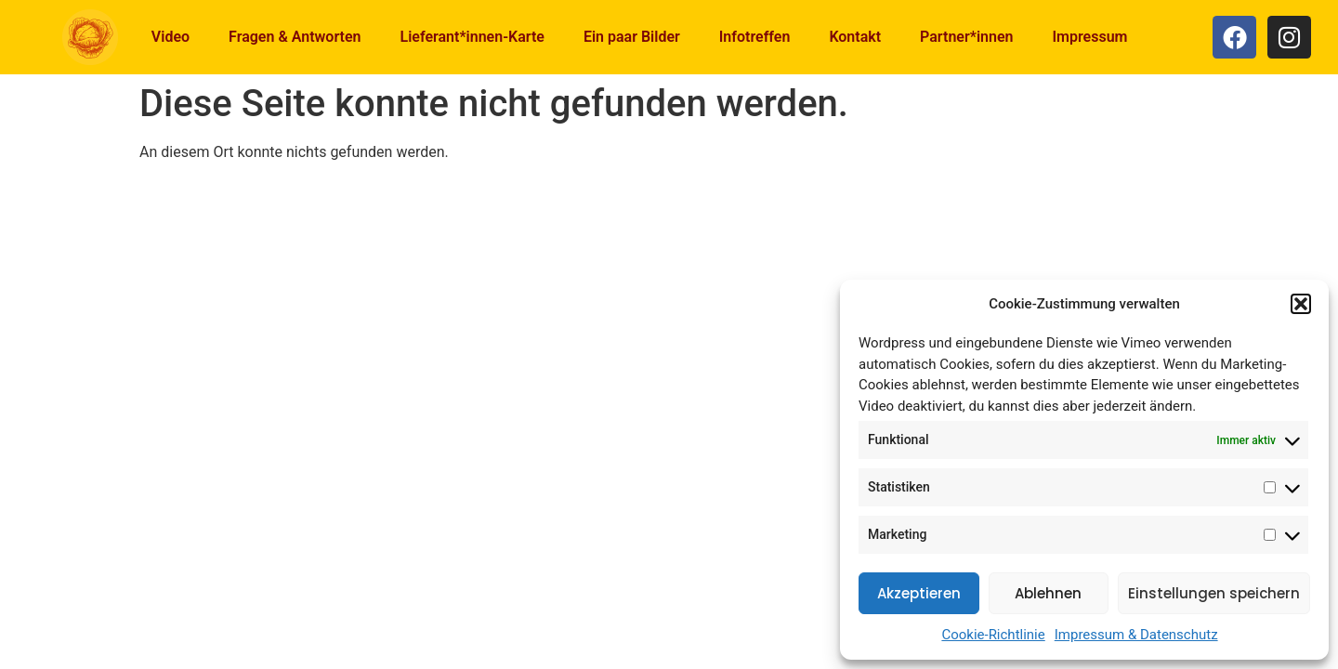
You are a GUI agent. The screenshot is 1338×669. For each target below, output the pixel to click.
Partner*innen (966, 37)
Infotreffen (755, 37)
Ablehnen (1048, 593)
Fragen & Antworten (295, 37)
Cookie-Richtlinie (992, 634)
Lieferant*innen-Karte (472, 37)
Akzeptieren (919, 593)
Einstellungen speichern (1214, 593)
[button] (1301, 304)
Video (170, 37)
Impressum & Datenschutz (1136, 634)
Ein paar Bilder (632, 37)
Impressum (1089, 37)
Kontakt (855, 37)
